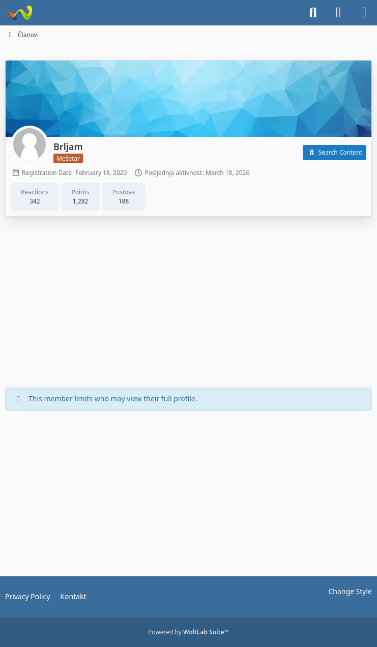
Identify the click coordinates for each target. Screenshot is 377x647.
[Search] (313, 13)
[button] (334, 152)
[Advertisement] (189, 303)
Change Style (350, 591)
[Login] (338, 12)
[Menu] (364, 13)
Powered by (188, 632)
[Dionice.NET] (19, 13)
